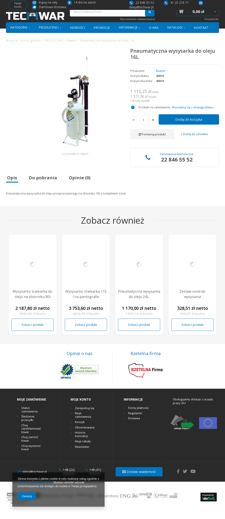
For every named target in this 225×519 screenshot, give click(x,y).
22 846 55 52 (141, 2)
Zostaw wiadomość (139, 480)
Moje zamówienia (83, 423)
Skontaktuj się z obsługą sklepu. (193, 116)
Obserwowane (85, 436)
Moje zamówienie (31, 408)
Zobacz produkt (32, 333)
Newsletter (82, 455)
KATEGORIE (18, 36)
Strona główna (30, 49)
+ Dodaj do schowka (194, 143)
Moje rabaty (83, 450)
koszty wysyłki (141, 109)
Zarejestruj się (84, 416)
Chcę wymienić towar (31, 456)
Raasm (72, 49)
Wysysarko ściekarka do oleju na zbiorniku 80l (32, 303)
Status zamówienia (29, 418)
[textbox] (108, 19)
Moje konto (81, 408)
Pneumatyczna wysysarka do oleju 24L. (139, 303)
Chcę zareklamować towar (31, 437)
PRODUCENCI (49, 36)
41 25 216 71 (176, 2)
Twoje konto (18, 5)
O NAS (153, 36)
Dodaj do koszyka (188, 128)
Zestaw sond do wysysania (192, 303)
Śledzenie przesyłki (27, 426)
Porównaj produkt (152, 143)
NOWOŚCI (77, 36)
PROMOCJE (102, 36)
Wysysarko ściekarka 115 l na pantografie (86, 303)
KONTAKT (201, 36)
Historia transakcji (81, 442)
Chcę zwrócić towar (29, 447)
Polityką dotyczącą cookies (35, 482)
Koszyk (80, 430)
